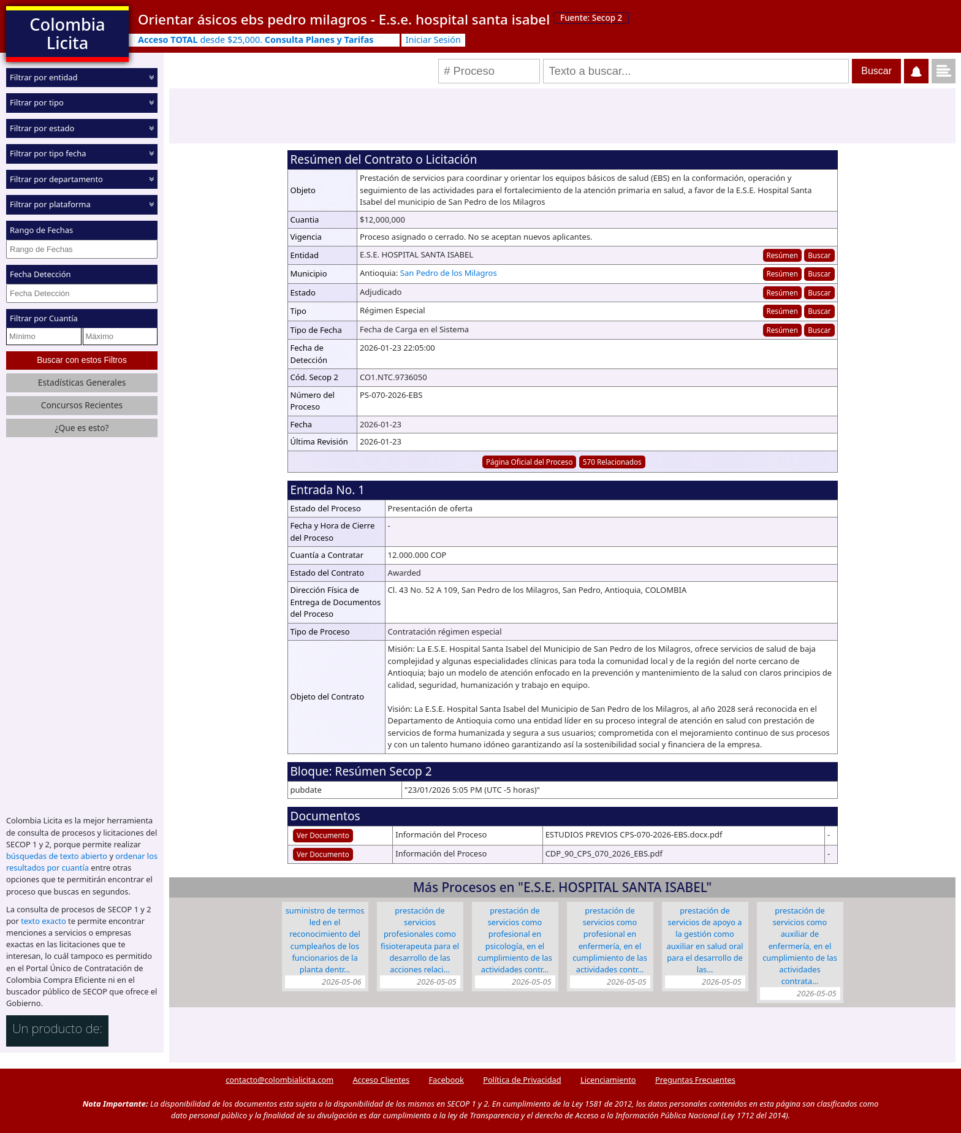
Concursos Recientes (82, 405)
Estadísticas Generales (82, 382)
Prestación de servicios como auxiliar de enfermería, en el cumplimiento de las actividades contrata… (799, 945)
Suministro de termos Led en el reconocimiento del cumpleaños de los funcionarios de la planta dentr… (325, 940)
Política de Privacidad (522, 1079)
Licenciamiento (608, 1079)
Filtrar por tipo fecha (48, 153)
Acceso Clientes (380, 1079)
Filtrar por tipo (37, 102)
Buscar (819, 255)
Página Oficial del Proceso (529, 462)
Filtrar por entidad (44, 77)
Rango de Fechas (41, 229)
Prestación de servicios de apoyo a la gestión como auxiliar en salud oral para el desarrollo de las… (705, 940)
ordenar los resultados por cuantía (82, 861)
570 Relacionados (612, 462)
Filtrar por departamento (56, 179)
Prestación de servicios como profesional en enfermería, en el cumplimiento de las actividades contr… (609, 940)
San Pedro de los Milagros (448, 272)
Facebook (445, 1079)
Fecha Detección (40, 274)
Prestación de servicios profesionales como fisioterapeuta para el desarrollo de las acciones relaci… (420, 940)
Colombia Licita (67, 33)
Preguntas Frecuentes (695, 1079)
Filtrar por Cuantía (44, 318)
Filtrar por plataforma (50, 204)
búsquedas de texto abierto (56, 855)
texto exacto (43, 920)
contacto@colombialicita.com (279, 1079)
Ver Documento (323, 835)
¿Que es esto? (81, 427)
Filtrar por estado (42, 128)
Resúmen (781, 255)
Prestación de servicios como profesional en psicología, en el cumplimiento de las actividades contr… (514, 940)
